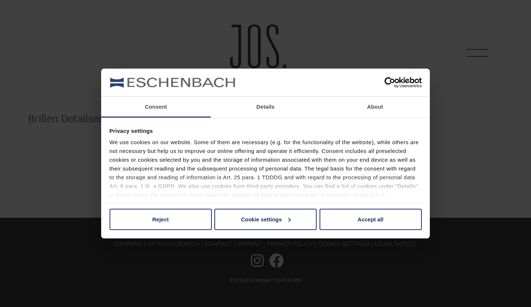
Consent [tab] (156, 107)
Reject (160, 219)
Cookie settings (266, 219)
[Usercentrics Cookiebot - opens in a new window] (390, 82)
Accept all (370, 219)
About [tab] (375, 107)
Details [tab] (265, 107)
